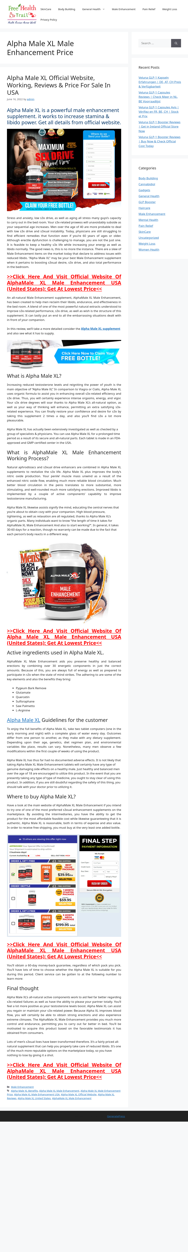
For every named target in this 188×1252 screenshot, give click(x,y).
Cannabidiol (147, 184)
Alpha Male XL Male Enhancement (59, 1090)
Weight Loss (169, 9)
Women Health (149, 249)
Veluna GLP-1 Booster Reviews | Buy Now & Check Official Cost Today (160, 141)
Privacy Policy (49, 19)
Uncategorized (149, 238)
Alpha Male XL (23, 719)
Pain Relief (149, 9)
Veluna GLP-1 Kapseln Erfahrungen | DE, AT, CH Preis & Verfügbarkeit (160, 82)
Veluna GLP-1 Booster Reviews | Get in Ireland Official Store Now (160, 126)
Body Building (66, 9)
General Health (95, 9)
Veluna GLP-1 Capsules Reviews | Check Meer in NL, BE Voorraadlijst (158, 96)
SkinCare (46, 9)
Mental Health (148, 220)
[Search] (176, 43)
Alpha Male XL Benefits (24, 1090)
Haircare (144, 208)
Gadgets (144, 190)
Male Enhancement (124, 9)
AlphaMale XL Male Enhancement (71, 1098)
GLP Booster (147, 202)
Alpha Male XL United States (34, 1098)
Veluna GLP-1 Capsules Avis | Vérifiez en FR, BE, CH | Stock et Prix (159, 111)
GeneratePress (116, 1116)
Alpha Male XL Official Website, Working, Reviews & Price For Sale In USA (59, 85)
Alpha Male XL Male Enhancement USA (37, 1094)
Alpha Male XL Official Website (79, 1094)
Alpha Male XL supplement (100, 329)
